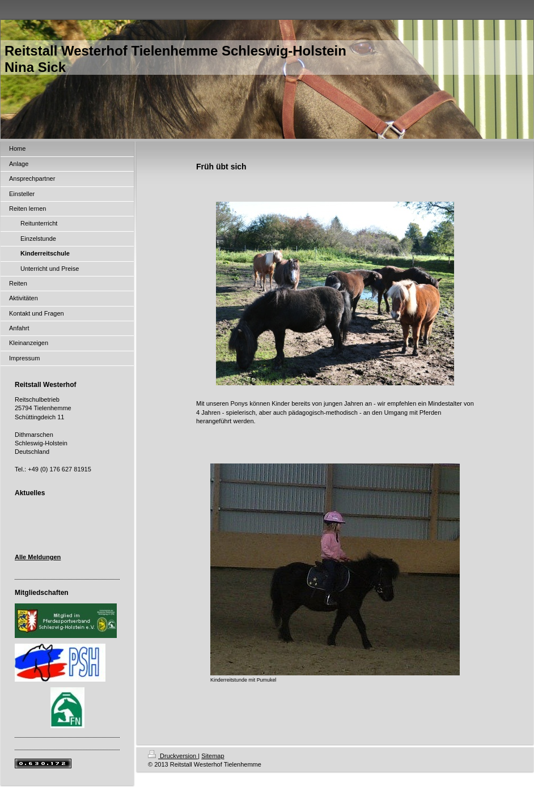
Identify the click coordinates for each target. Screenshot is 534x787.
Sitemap (212, 755)
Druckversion (173, 755)
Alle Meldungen (38, 557)
